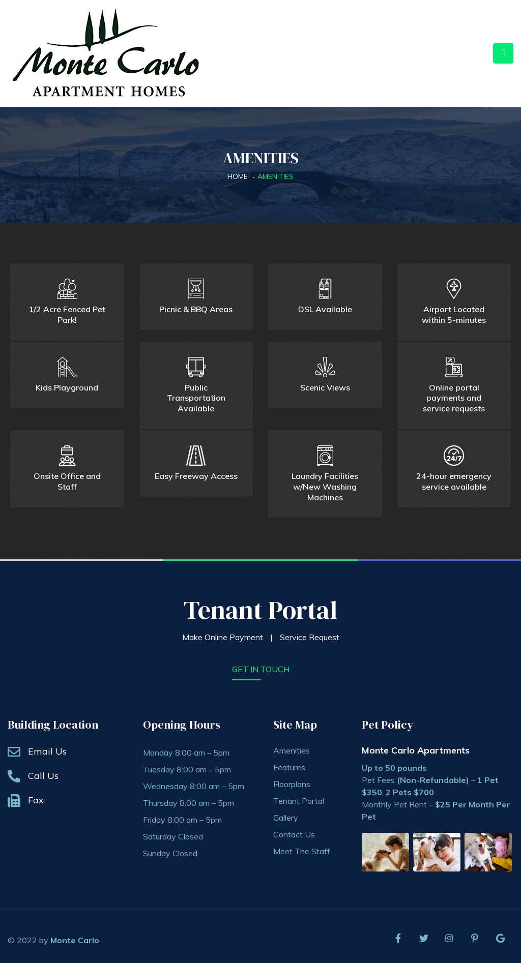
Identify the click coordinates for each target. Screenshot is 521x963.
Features (289, 764)
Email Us (47, 748)
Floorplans (291, 781)
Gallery (285, 814)
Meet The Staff (301, 848)
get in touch (261, 666)
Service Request (309, 634)
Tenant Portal (260, 606)
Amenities (291, 747)
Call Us (43, 772)
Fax (36, 797)
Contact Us (294, 831)
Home (237, 176)
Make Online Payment (222, 634)
